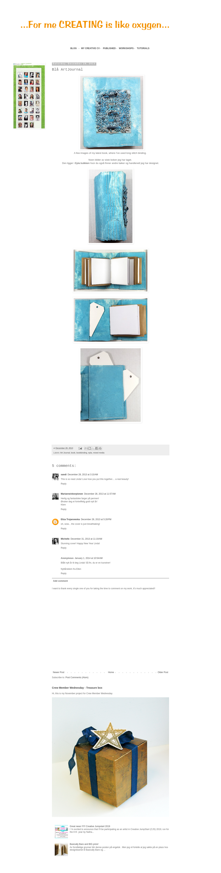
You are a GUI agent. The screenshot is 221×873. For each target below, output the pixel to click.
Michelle (65, 539)
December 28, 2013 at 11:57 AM (100, 494)
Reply (63, 483)
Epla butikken (82, 163)
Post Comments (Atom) (76, 677)
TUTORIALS (143, 48)
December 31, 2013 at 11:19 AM (86, 539)
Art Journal (65, 453)
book (73, 453)
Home (111, 672)
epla (90, 453)
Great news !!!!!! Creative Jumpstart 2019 (90, 826)
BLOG (73, 48)
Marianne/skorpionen (72, 494)
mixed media (98, 453)
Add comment (60, 581)
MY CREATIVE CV (90, 48)
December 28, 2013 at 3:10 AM (83, 474)
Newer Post (58, 672)
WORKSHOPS (126, 48)
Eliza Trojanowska (70, 519)
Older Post (163, 672)
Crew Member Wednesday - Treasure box (77, 687)
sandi (63, 474)
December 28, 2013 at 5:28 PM (96, 519)
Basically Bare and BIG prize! (84, 844)
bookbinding (81, 453)
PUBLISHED (109, 48)
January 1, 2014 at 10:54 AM (89, 558)
